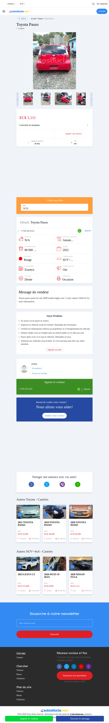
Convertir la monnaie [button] (29, 125)
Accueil (33, 19)
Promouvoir (37, 134)
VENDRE (102, 11)
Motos (19, 674)
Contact (19, 657)
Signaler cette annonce (73, 134)
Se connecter (102, 4)
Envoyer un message (39, 373)
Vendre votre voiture (54, 415)
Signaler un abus (54, 350)
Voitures (19, 670)
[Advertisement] (54, 173)
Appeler (87, 231)
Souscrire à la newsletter (74, 675)
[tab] (54, 125)
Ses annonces (37, 368)
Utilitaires (20, 678)
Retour (22, 19)
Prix (24, 205)
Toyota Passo (49, 19)
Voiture (40, 19)
